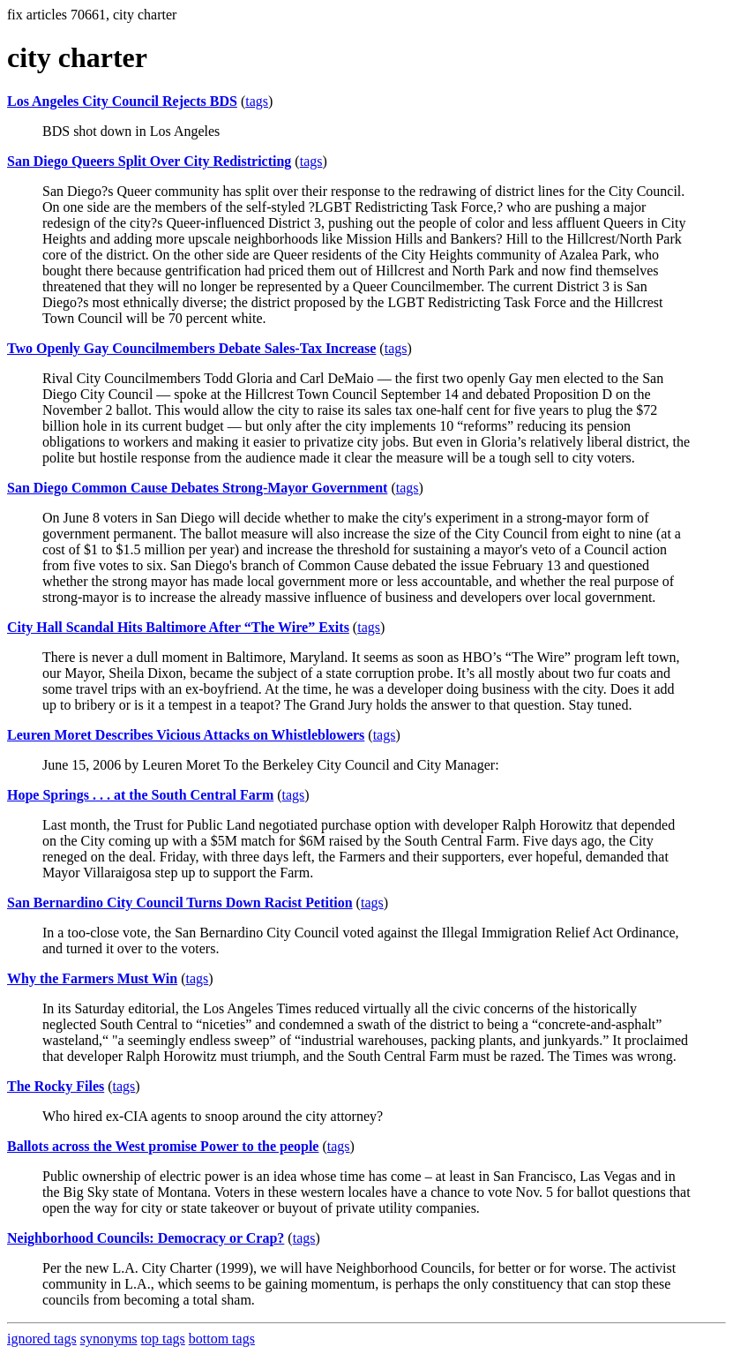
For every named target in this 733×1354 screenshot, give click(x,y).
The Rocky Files (55, 1086)
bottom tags (222, 1338)
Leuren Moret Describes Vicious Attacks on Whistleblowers (185, 734)
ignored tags (42, 1338)
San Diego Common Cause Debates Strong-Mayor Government (197, 487)
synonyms (109, 1338)
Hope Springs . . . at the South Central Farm (140, 794)
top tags (163, 1338)
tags (256, 101)
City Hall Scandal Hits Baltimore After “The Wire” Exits (178, 627)
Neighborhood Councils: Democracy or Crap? (145, 1237)
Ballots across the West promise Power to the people (162, 1146)
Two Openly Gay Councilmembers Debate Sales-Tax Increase (191, 348)
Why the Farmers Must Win (92, 978)
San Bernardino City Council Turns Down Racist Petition (180, 902)
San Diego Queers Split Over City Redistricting (149, 161)
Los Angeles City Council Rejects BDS (122, 101)
